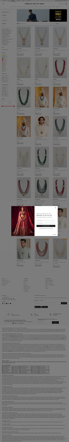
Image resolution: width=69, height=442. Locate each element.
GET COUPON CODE (46, 225)
